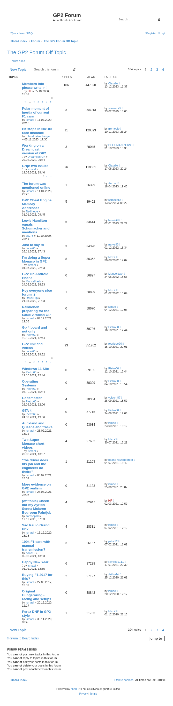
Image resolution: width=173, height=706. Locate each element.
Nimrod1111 (116, 561)
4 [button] (163, 69)
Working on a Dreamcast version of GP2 (34, 149)
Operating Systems (30, 383)
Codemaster (32, 398)
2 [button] (151, 69)
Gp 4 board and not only (34, 329)
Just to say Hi (33, 245)
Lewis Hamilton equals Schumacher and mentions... (35, 226)
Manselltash (33, 281)
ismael (30, 119)
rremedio (113, 128)
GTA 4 (27, 411)
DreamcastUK (36, 156)
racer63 (30, 248)
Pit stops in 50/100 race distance (37, 131)
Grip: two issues (35, 166)
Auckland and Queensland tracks (37, 425)
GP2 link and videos (32, 346)
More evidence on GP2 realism (36, 486)
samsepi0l (114, 108)
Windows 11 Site (35, 369)
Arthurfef (113, 574)
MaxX (112, 257)
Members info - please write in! (34, 86)
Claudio (113, 83)
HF (30, 91)
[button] (167, 69)
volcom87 (114, 397)
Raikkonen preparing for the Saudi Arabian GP (36, 311)
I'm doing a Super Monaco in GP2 (36, 259)
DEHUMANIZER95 (120, 145)
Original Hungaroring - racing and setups (36, 595)
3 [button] (157, 69)
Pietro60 (31, 334)
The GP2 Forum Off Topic (36, 52)
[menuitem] (29, 33)
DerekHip (32, 297)
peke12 (30, 552)
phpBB (75, 689)
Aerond (112, 183)
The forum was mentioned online (36, 185)
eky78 (29, 235)
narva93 (113, 244)
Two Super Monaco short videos (33, 443)
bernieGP (114, 220)
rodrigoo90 (115, 343)
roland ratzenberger (38, 136)
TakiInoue (32, 211)
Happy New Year (35, 562)
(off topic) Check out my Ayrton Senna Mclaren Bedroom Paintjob (36, 506)
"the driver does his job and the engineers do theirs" (35, 466)
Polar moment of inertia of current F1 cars (35, 112)
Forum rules (17, 60)
